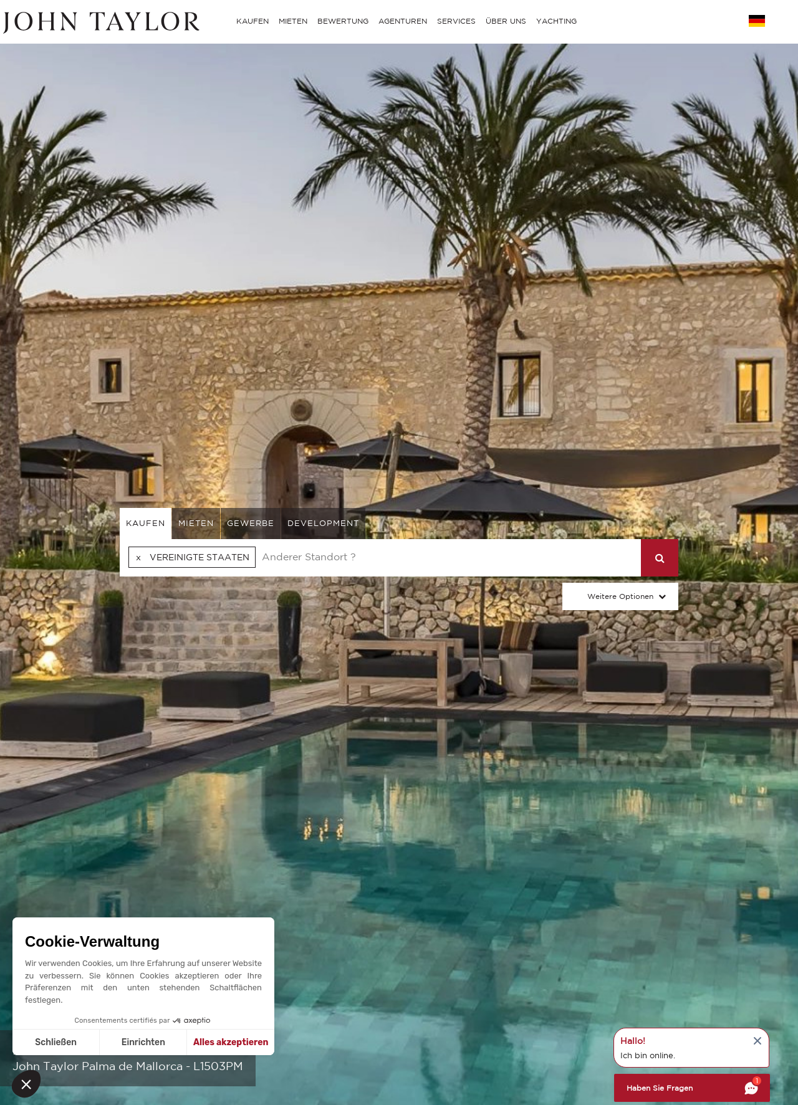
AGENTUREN (402, 21)
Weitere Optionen (620, 596)
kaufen (145, 523)
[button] (26, 1084)
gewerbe (250, 523)
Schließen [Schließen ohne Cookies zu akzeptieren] (56, 1042)
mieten (196, 523)
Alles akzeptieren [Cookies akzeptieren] (231, 1042)
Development (323, 523)
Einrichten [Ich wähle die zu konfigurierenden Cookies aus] (143, 1042)
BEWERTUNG (342, 21)
